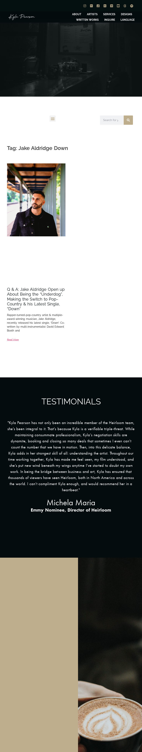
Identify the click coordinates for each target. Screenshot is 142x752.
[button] (53, 118)
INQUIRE (109, 19)
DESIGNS (126, 14)
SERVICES (109, 14)
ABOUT (76, 14)
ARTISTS (92, 14)
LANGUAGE (128, 19)
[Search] (128, 120)
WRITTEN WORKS (87, 19)
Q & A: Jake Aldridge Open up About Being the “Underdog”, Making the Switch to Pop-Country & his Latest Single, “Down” (36, 299)
